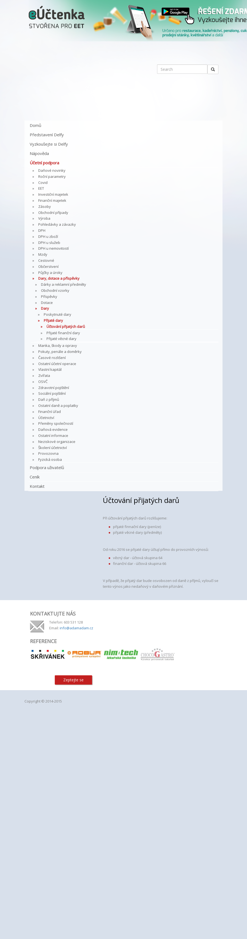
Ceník (35, 477)
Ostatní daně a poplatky (58, 405)
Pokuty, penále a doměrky (60, 351)
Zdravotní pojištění (53, 387)
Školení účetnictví (52, 447)
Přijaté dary (53, 320)
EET (41, 188)
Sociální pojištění (52, 393)
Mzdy (42, 254)
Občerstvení (48, 266)
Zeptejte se (73, 679)
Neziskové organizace (56, 441)
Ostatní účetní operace (57, 363)
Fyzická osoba (50, 459)
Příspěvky (49, 296)
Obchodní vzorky (55, 290)
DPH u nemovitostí (53, 248)
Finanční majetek (52, 200)
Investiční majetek (53, 194)
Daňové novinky (51, 170)
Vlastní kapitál (50, 369)
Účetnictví (46, 417)
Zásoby (44, 206)
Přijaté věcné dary (61, 338)
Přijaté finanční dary (63, 332)
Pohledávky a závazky (57, 224)
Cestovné (46, 260)
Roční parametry (52, 176)
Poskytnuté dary (57, 314)
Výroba (44, 218)
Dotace (47, 302)
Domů (35, 125)
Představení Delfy (47, 134)
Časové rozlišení (52, 357)
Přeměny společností (55, 423)
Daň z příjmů (48, 399)
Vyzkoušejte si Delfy (49, 144)
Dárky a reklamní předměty (63, 284)
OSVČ (43, 381)
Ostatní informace (53, 435)
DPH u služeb (49, 242)
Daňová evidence (53, 429)
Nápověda (39, 153)
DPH (41, 230)
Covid (43, 182)
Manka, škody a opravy (57, 345)
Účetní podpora (44, 162)
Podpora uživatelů (47, 467)
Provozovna (48, 453)
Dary (45, 308)
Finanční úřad (49, 411)
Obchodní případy (53, 212)
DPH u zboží (48, 236)
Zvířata (44, 375)
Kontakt (37, 486)
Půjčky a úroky (50, 272)
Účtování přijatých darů (65, 326)
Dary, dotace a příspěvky (58, 278)
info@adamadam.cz (76, 627)
